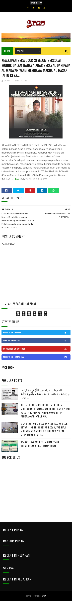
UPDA (15, 179)
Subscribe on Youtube (37, 349)
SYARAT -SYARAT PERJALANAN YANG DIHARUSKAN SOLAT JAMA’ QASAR (40, 444)
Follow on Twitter (37, 332)
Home (7, 51)
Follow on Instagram (37, 357)
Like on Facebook (37, 340)
